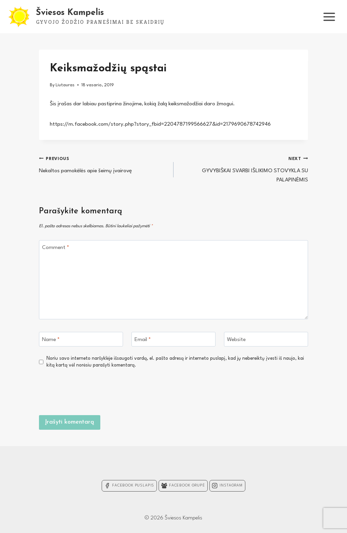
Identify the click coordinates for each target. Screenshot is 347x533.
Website (236, 339)
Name (51, 339)
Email (143, 339)
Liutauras (65, 85)
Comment (55, 247)
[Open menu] (329, 16)
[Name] (81, 339)
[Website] (266, 339)
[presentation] (256, 390)
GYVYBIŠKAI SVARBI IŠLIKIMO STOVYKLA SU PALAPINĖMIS (243, 168)
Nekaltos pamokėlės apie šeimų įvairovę (103, 164)
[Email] (173, 339)
